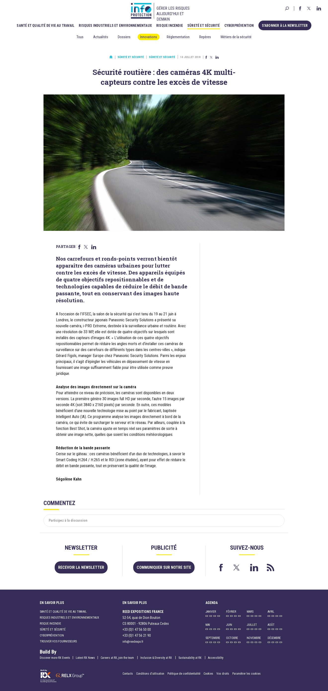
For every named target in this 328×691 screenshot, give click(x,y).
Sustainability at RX (190, 658)
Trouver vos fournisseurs (58, 641)
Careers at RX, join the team (118, 658)
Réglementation (178, 37)
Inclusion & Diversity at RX (156, 658)
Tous (80, 37)
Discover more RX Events (55, 658)
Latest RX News (85, 658)
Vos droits (222, 673)
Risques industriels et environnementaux (115, 25)
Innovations (148, 37)
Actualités (100, 37)
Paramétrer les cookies (246, 673)
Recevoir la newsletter (81, 567)
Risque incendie (169, 25)
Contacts (128, 673)
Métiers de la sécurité (236, 37)
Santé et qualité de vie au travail (45, 25)
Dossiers (124, 37)
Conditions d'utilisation (150, 673)
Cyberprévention (239, 25)
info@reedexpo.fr (133, 641)
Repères (205, 37)
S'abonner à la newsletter (285, 26)
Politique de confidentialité (184, 673)
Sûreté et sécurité (203, 25)
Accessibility (215, 658)
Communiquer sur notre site (164, 567)
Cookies (208, 673)
